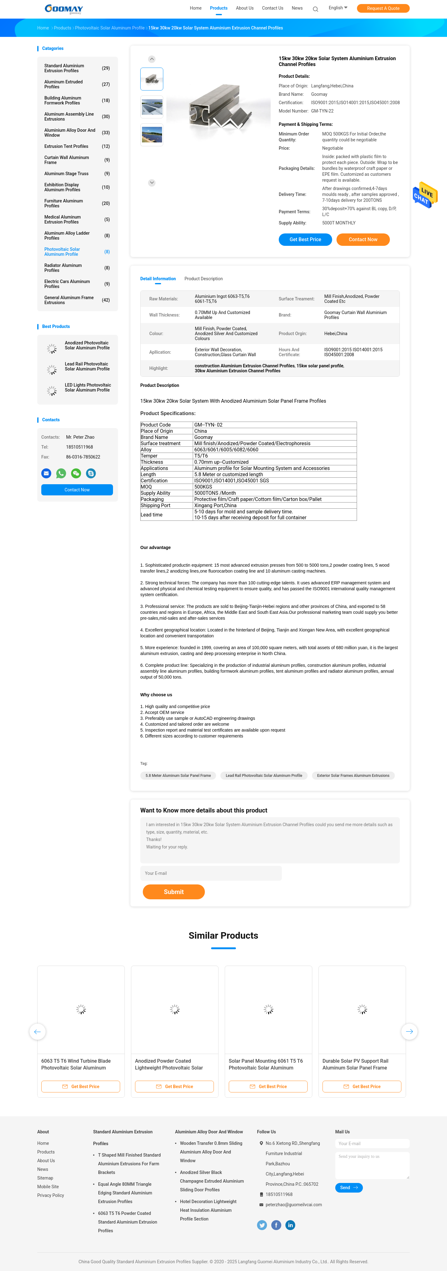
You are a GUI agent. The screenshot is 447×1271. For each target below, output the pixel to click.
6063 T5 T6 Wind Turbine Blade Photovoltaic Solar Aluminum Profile (76, 1068)
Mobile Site (48, 1186)
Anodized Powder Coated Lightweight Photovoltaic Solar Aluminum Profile (169, 1068)
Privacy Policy (50, 1195)
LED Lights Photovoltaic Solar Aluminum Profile (88, 387)
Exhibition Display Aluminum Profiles (77, 187)
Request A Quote (383, 8)
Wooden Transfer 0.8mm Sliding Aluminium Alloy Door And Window (211, 1152)
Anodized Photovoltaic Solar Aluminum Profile (87, 345)
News (42, 1169)
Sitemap (45, 1178)
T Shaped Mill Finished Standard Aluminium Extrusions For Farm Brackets (129, 1164)
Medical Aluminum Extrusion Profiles (77, 219)
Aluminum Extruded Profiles (77, 84)
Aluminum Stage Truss (77, 173)
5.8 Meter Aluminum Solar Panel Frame (178, 775)
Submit (174, 892)
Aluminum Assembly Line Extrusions (77, 117)
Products (46, 1151)
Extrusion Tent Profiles (77, 146)
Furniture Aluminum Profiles (77, 203)
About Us (46, 1160)
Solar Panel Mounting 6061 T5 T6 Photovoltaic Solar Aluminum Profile (266, 1068)
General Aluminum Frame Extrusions (77, 300)
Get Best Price (305, 239)
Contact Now (77, 489)
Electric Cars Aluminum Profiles (77, 284)
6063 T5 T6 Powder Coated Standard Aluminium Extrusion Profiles (127, 1222)
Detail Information (158, 278)
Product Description (203, 278)
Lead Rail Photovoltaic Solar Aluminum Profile (87, 366)
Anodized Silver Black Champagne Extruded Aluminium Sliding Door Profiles (212, 1181)
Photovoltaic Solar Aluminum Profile (77, 252)
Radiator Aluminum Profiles (77, 268)
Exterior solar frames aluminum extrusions (353, 775)
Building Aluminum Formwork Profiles (77, 100)
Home (43, 1143)
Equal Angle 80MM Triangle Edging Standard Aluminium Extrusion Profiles (125, 1193)
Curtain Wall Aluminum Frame (77, 160)
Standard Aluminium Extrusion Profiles (77, 68)
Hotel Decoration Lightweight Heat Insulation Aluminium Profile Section (208, 1210)
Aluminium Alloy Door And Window (77, 133)
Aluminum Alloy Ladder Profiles (77, 236)
